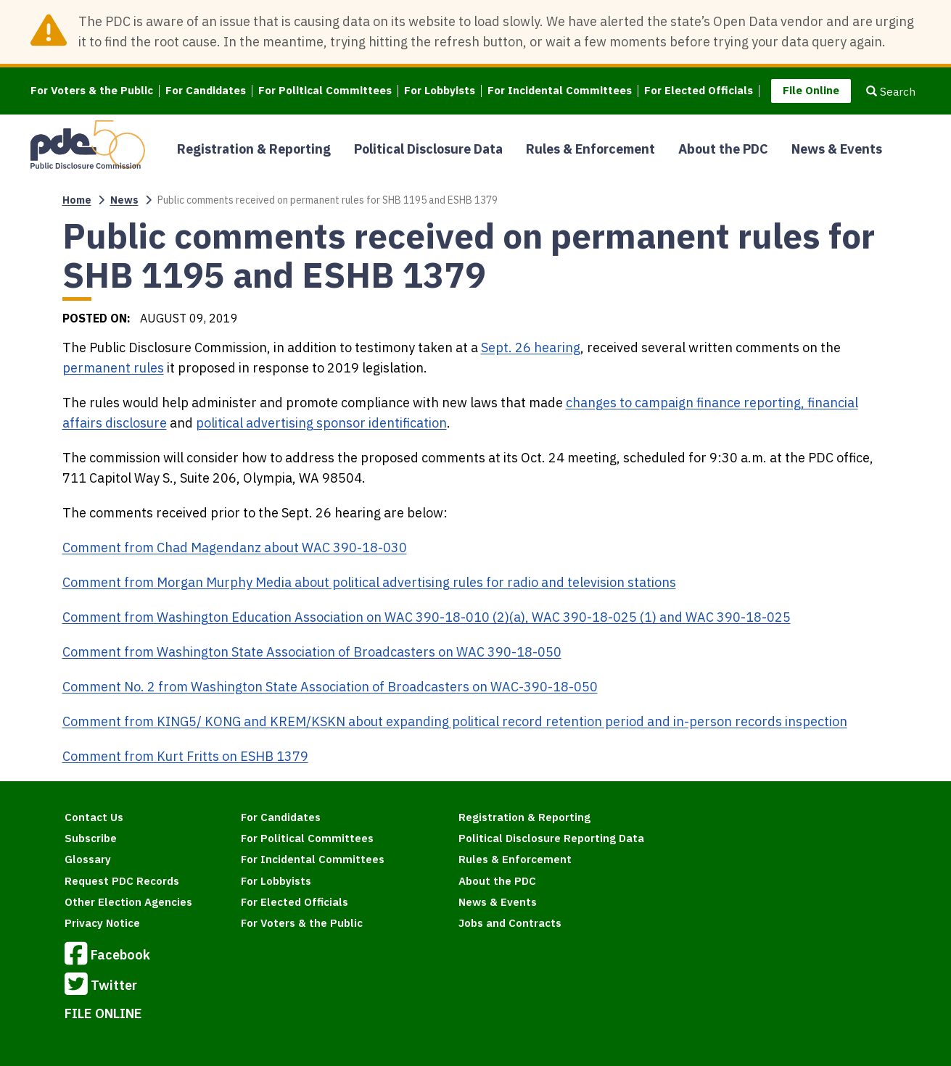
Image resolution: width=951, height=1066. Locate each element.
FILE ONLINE (103, 1013)
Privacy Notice (102, 923)
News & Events (836, 149)
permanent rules (113, 367)
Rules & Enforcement (590, 149)
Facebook (107, 956)
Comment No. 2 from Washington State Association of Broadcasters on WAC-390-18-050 (330, 686)
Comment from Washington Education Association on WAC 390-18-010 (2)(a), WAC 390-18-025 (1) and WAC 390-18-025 (426, 617)
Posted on (94, 318)
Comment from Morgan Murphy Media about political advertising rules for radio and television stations (369, 582)
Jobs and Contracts (509, 923)
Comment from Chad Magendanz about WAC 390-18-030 (234, 547)
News (124, 200)
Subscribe (91, 838)
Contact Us (94, 817)
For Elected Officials (698, 91)
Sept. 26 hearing (530, 347)
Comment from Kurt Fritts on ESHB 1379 (185, 756)
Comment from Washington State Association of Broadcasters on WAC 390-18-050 (311, 652)
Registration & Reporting (254, 149)
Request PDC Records (122, 881)
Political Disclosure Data (428, 149)
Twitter (101, 986)
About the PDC (723, 149)
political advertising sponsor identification (321, 423)
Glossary (88, 859)
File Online (811, 90)
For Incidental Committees (559, 91)
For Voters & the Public (91, 91)
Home (76, 200)
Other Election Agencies (128, 902)
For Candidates (205, 91)
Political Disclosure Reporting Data (551, 838)
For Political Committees (325, 91)
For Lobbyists (439, 91)
